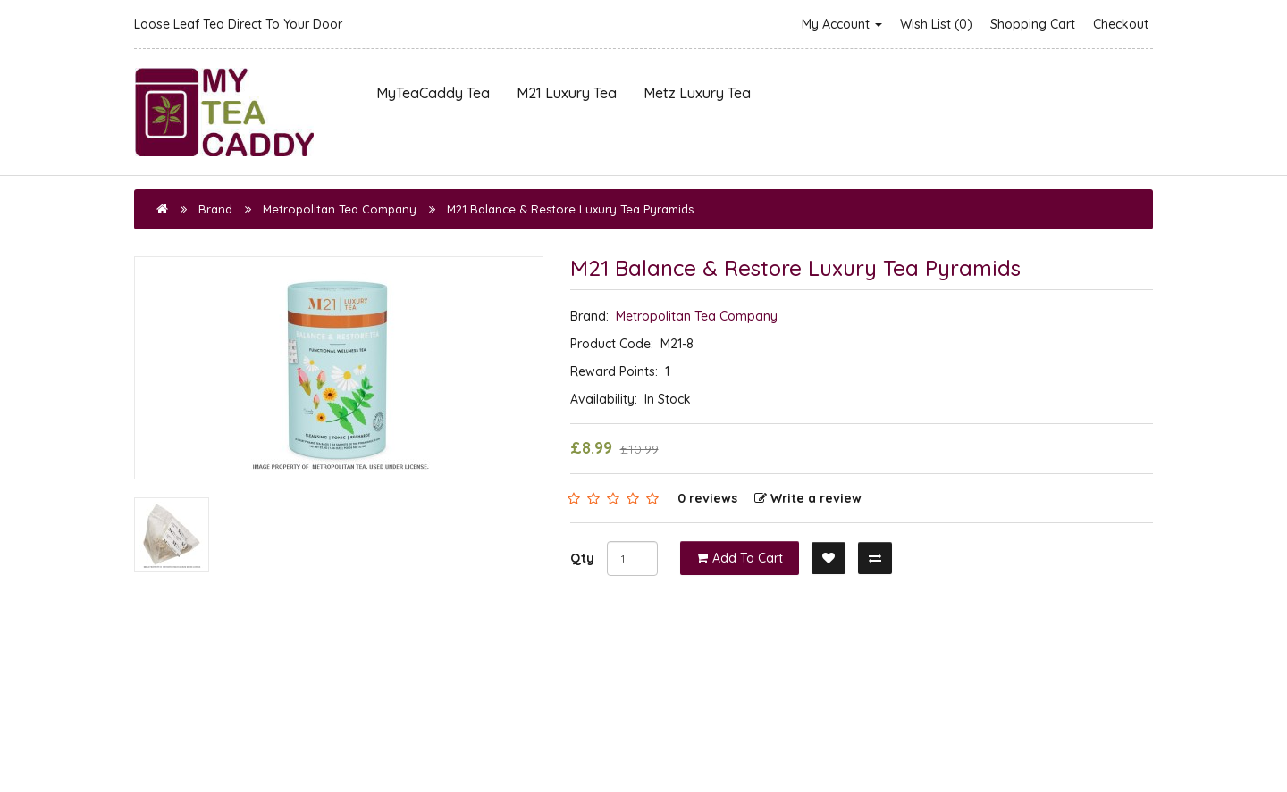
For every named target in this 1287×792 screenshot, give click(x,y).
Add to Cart (739, 558)
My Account (842, 24)
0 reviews (707, 498)
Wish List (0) (936, 24)
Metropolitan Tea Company (339, 209)
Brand (215, 209)
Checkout (1120, 24)
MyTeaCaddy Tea (433, 93)
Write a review (808, 498)
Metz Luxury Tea (697, 93)
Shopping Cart (1032, 24)
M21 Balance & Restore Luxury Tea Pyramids (570, 209)
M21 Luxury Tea (567, 93)
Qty (582, 558)
